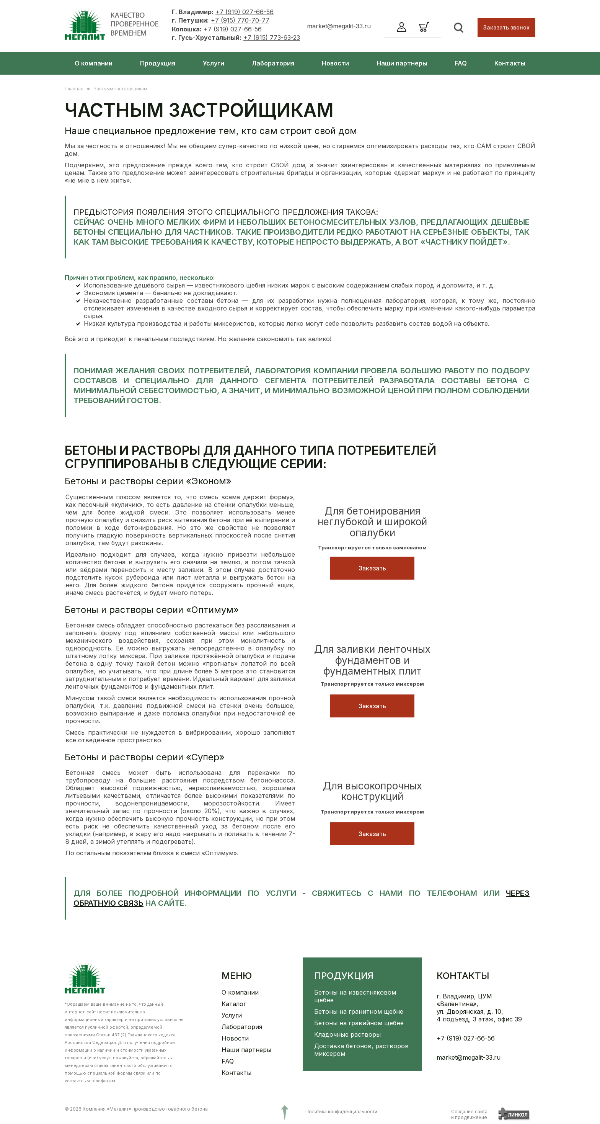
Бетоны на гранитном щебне (358, 1011)
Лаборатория (273, 63)
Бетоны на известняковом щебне (355, 996)
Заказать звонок (506, 27)
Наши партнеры (402, 63)
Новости (335, 63)
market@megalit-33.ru (339, 26)
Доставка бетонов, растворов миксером (361, 1049)
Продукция (157, 63)
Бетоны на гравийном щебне (359, 1023)
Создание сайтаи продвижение (469, 1114)
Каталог (234, 1004)
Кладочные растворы (347, 1034)
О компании (93, 63)
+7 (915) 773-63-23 (271, 37)
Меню (237, 975)
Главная (74, 88)
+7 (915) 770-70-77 (240, 20)
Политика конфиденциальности (341, 1111)
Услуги (213, 63)
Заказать (372, 568)
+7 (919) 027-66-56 (244, 12)
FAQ (461, 63)
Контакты (509, 63)
